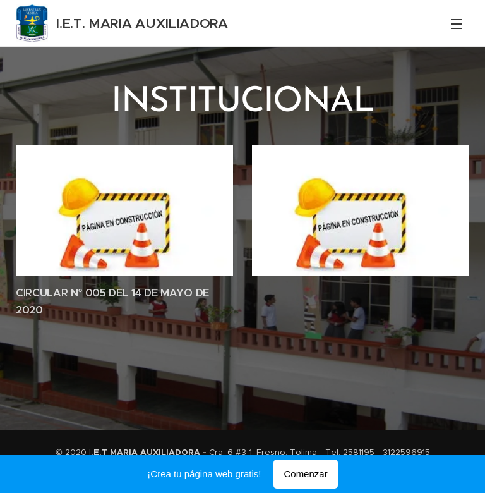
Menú (456, 24)
